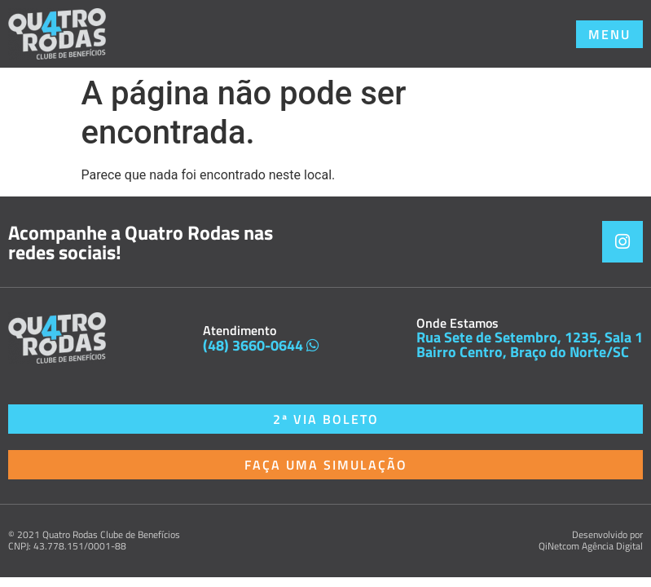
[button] (609, 34)
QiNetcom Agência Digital (591, 546)
